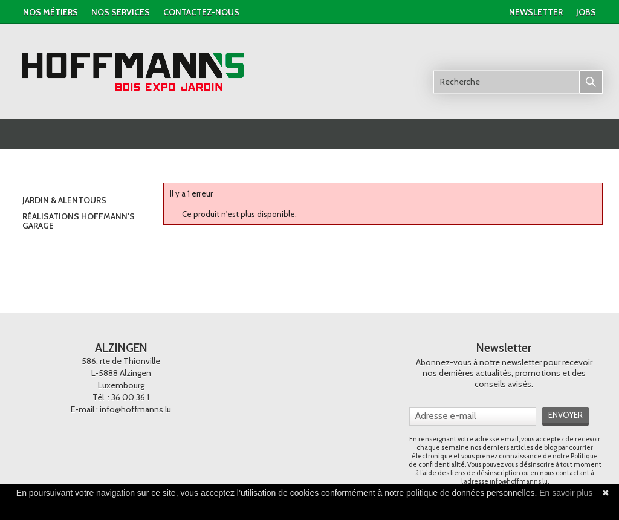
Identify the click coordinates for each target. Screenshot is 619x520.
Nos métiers (50, 12)
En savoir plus (565, 493)
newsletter (536, 12)
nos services (120, 12)
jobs (586, 12)
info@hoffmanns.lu (135, 409)
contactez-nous (201, 12)
